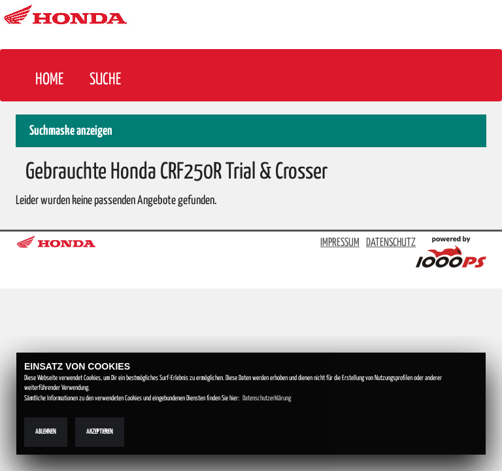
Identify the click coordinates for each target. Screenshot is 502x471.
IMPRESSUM (340, 243)
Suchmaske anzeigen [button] (70, 131)
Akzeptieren (99, 431)
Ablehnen (45, 431)
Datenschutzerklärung (267, 398)
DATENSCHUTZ (391, 243)
